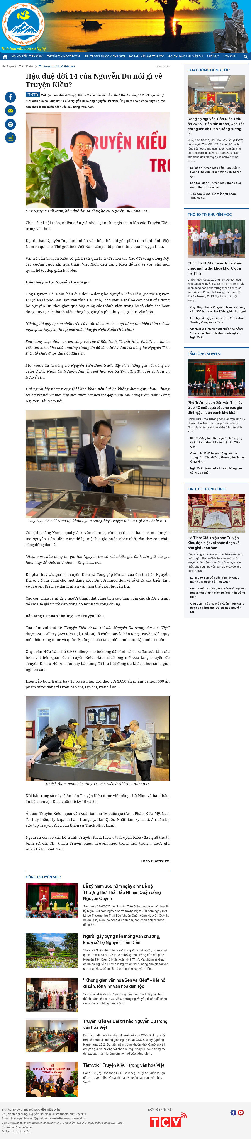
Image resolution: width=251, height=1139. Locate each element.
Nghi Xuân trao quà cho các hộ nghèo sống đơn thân (216, 470)
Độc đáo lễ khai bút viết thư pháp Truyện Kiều (213, 196)
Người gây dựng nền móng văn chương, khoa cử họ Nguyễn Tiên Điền (121, 939)
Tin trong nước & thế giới (105, 56)
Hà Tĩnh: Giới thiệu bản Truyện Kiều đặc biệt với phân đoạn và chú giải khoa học (214, 543)
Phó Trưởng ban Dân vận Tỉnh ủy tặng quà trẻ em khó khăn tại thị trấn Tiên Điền (216, 442)
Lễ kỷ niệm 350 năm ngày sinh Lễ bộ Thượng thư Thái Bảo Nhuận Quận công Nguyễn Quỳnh (122, 892)
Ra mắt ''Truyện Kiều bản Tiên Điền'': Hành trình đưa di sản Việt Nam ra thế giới (215, 172)
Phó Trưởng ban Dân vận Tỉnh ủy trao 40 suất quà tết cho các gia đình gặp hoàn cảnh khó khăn (215, 407)
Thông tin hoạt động (63, 56)
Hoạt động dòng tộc (209, 70)
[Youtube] (240, 1113)
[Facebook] (233, 1113)
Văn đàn (230, 56)
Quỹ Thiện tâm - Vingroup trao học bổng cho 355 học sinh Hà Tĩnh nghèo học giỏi (218, 309)
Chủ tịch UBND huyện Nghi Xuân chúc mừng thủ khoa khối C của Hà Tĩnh (215, 268)
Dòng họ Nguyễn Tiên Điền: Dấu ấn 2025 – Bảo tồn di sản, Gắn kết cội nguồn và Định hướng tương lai (216, 126)
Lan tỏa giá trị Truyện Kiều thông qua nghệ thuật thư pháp (215, 185)
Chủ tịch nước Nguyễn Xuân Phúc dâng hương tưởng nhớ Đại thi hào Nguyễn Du (217, 608)
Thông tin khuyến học (210, 214)
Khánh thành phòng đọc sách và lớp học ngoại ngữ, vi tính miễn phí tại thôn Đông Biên (218, 592)
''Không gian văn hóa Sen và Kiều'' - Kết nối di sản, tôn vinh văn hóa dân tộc (124, 983)
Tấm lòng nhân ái (204, 354)
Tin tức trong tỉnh (206, 489)
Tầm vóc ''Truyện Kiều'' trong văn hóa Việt (124, 1065)
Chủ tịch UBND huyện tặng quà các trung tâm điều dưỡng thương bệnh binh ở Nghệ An (218, 457)
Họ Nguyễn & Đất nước (146, 56)
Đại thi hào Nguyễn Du (185, 56)
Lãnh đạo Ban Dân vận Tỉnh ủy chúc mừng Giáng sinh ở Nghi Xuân (214, 579)
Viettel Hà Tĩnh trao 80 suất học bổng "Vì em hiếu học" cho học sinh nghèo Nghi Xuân (216, 333)
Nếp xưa (213, 56)
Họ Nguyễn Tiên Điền (27, 56)
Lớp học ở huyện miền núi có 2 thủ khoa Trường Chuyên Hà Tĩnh (217, 320)
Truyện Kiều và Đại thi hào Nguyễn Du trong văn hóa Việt (125, 1024)
